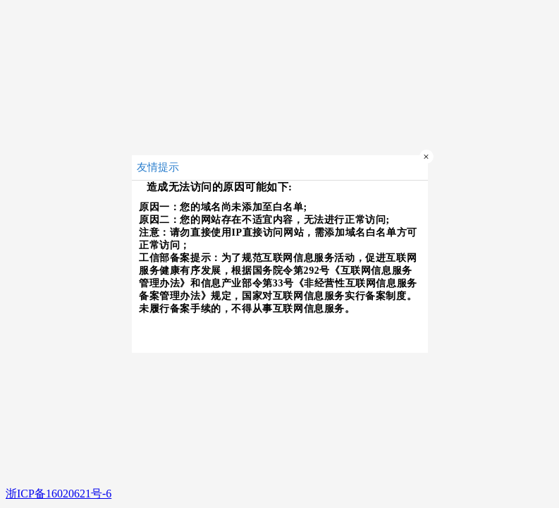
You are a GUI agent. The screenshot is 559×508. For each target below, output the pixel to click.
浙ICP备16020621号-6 (58, 494)
